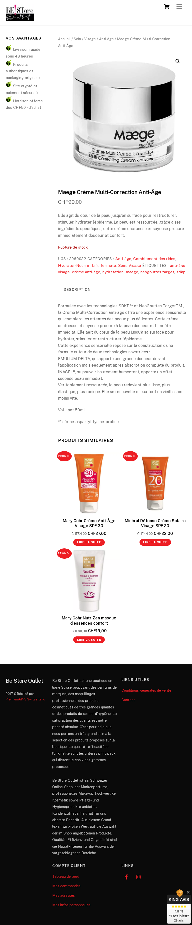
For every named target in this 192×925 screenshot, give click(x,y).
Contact (128, 700)
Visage (90, 39)
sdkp (181, 272)
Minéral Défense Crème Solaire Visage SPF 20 (155, 523)
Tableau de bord (65, 876)
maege (132, 272)
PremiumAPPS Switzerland (25, 699)
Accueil (64, 39)
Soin (77, 39)
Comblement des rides (154, 258)
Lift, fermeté (104, 265)
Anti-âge (106, 39)
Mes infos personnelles (71, 905)
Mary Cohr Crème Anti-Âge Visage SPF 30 (89, 523)
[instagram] (139, 876)
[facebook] (127, 876)
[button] (177, 61)
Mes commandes (66, 886)
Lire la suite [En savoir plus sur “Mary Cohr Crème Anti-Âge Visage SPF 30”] (89, 542)
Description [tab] (77, 289)
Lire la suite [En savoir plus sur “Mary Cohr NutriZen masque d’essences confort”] (89, 639)
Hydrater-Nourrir (74, 265)
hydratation (113, 272)
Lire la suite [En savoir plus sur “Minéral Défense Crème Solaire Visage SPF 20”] (155, 542)
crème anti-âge (86, 272)
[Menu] (179, 7)
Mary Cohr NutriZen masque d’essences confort (89, 621)
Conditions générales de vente (146, 690)
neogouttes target (157, 272)
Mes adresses (63, 895)
